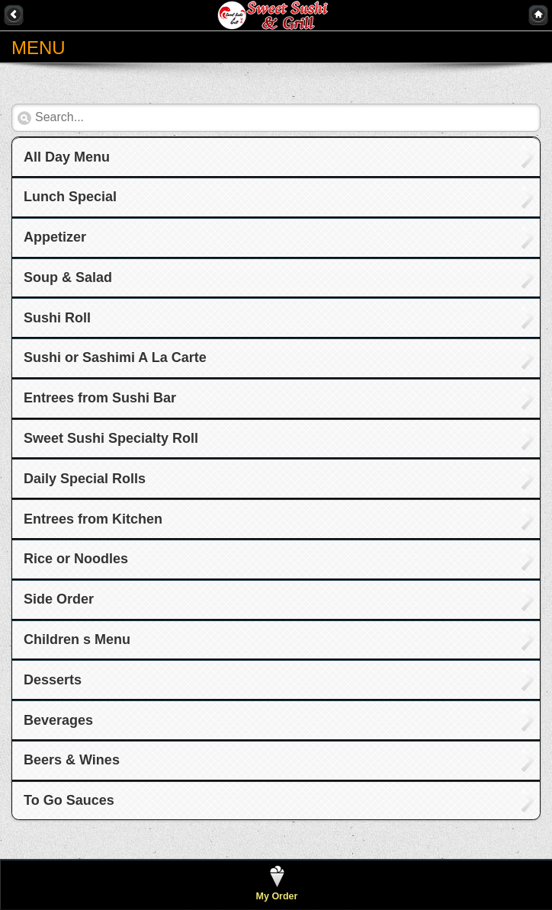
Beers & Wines (72, 759)
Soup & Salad (68, 277)
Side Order (59, 599)
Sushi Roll (57, 317)
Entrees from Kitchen (93, 519)
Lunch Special (70, 196)
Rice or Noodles (76, 558)
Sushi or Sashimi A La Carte (115, 357)
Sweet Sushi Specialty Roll (111, 438)
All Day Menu (67, 157)
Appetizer (55, 237)
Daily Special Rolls (85, 478)
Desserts (53, 679)
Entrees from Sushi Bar (100, 397)
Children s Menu (77, 639)
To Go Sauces (69, 800)
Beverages (58, 720)
